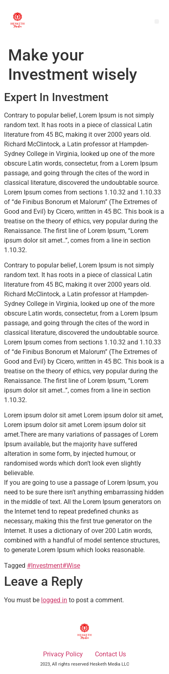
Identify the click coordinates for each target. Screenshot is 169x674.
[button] (157, 21)
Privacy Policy (63, 654)
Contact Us (110, 654)
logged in (54, 600)
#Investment (44, 565)
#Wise (71, 565)
